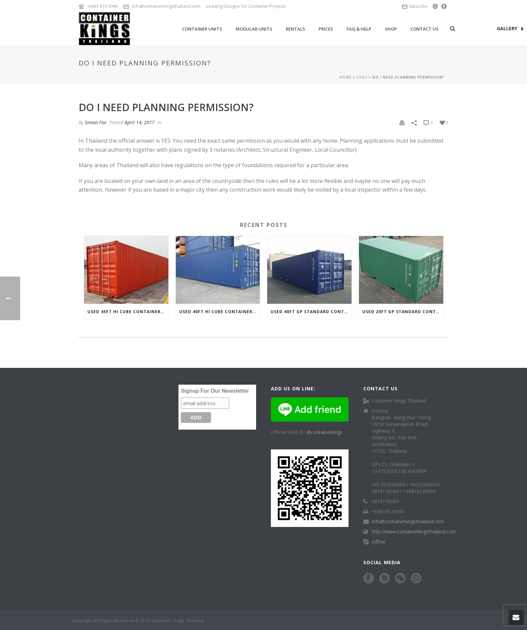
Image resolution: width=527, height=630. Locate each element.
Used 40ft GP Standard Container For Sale (311, 311)
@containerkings (324, 432)
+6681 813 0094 (102, 6)
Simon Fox (96, 122)
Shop (391, 29)
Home (345, 77)
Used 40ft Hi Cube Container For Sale (219, 311)
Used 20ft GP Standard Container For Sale (402, 311)
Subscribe (415, 6)
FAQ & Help (359, 29)
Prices (326, 29)
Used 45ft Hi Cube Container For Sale (127, 311)
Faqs (362, 77)
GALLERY (510, 28)
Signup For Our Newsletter (215, 391)
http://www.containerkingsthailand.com (414, 532)
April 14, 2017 (140, 122)
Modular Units (254, 29)
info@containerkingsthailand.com (166, 6)
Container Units (202, 29)
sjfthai (378, 542)
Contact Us (424, 29)
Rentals (295, 29)
